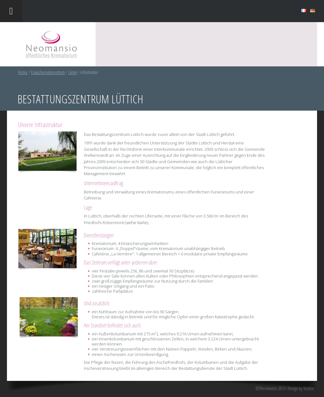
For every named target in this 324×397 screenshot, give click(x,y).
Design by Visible (301, 388)
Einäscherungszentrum (48, 72)
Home (23, 72)
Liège (72, 72)
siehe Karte (136, 222)
